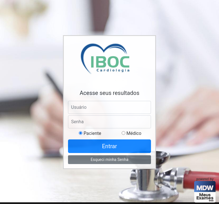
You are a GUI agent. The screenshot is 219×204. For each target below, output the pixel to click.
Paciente (91, 133)
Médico (133, 133)
